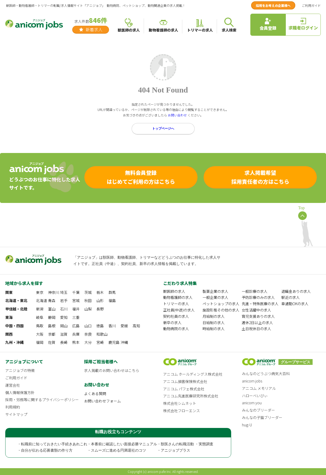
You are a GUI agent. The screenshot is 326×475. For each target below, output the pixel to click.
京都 (51, 334)
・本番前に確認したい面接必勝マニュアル (122, 444)
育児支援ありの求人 (258, 316)
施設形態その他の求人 (221, 310)
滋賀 (64, 334)
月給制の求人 (214, 316)
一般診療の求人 (254, 291)
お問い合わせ (177, 115)
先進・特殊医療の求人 (260, 303)
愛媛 (124, 325)
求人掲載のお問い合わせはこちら (111, 370)
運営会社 (12, 385)
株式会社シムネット (179, 403)
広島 (76, 325)
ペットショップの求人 (221, 303)
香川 (112, 325)
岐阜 (39, 317)
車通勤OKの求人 (294, 303)
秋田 (88, 300)
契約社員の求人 (176, 316)
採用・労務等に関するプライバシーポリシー (42, 399)
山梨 (88, 308)
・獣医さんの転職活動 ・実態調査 (185, 444)
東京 (39, 292)
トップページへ (163, 128)
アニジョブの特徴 (20, 370)
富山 (51, 308)
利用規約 (12, 407)
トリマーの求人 (176, 303)
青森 (51, 300)
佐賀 (51, 342)
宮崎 (100, 342)
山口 (88, 325)
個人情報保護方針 (20, 392)
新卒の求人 (172, 322)
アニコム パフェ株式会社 (183, 388)
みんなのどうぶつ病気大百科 (266, 373)
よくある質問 (95, 393)
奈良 (88, 334)
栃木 (100, 292)
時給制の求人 (214, 328)
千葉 (76, 292)
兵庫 (76, 334)
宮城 (76, 300)
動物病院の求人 (176, 328)
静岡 (51, 317)
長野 (100, 308)
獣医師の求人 (174, 291)
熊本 (76, 342)
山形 (100, 300)
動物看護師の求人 (178, 297)
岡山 (64, 325)
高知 (136, 325)
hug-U (247, 424)
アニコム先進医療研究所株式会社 (190, 396)
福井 (76, 308)
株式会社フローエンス (181, 410)
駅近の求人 (290, 297)
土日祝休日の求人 (256, 328)
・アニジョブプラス (173, 450)
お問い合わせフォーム (102, 401)
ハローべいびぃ (255, 395)
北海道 (41, 300)
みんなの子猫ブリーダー (262, 417)
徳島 (100, 325)
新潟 (39, 308)
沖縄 (124, 342)
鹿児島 (114, 342)
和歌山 (101, 334)
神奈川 (53, 292)
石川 (64, 308)
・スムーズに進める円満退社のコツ (116, 450)
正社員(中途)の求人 (179, 310)
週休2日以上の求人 (257, 322)
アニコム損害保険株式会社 (185, 381)
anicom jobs (252, 381)
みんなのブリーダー (258, 410)
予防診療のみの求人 (258, 297)
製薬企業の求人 (215, 291)
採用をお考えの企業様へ (273, 5)
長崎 (64, 342)
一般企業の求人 (215, 297)
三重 (76, 317)
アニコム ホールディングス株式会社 (192, 374)
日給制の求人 (214, 322)
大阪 (39, 334)
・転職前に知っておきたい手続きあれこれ (52, 444)
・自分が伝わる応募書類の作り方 (45, 450)
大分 (88, 342)
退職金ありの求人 (296, 291)
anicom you (252, 402)
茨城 (88, 292)
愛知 (64, 317)
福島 (112, 300)
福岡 (39, 342)
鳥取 (39, 325)
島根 (51, 325)
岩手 (64, 300)
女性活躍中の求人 (256, 310)
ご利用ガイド (311, 5)
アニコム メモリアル (259, 388)
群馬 (112, 292)
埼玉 (64, 292)
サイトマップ (16, 414)
